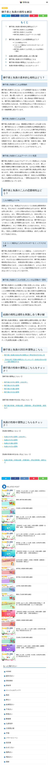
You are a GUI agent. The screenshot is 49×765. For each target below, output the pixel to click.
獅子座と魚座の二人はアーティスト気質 (27, 34)
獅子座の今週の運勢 (11, 389)
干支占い (9, 709)
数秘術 (8, 719)
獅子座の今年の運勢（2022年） (16, 382)
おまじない (10, 747)
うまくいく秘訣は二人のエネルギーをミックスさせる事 (28, 46)
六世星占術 (10, 728)
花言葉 (8, 742)
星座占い (5, 8)
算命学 (8, 685)
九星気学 (9, 723)
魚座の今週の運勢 (11, 443)
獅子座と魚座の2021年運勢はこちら (22, 59)
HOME (8, 671)
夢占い (8, 700)
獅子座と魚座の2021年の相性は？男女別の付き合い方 (24, 355)
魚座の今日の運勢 (11, 446)
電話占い (9, 757)
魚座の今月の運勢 (11, 440)
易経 (7, 762)
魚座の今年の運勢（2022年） (15, 437)
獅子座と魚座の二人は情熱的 (23, 29)
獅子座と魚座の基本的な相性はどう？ (23, 27)
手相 (7, 733)
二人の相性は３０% (20, 42)
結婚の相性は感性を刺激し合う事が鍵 (23, 56)
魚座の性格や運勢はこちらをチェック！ (24, 66)
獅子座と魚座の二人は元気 (23, 32)
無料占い (9, 752)
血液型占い (10, 704)
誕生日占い (10, 676)
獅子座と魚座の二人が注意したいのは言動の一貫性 (28, 50)
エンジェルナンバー (13, 690)
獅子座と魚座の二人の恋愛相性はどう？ (24, 39)
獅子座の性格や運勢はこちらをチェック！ (25, 62)
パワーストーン (12, 738)
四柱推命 (9, 680)
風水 (7, 695)
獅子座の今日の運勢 (11, 392)
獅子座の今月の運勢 (11, 385)
